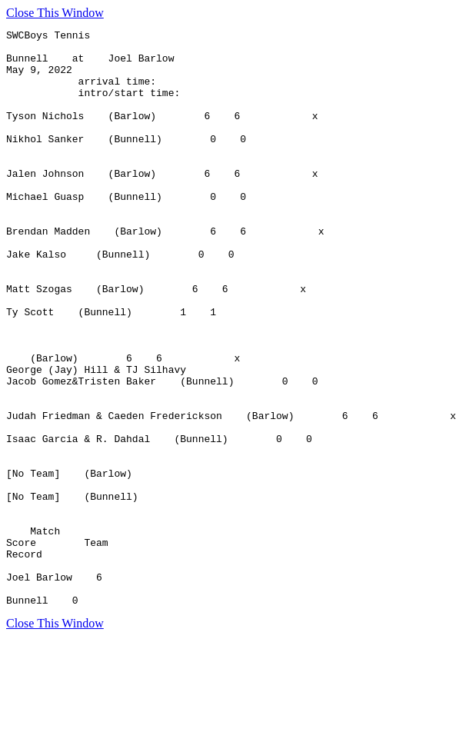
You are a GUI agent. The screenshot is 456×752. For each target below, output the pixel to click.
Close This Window (55, 12)
